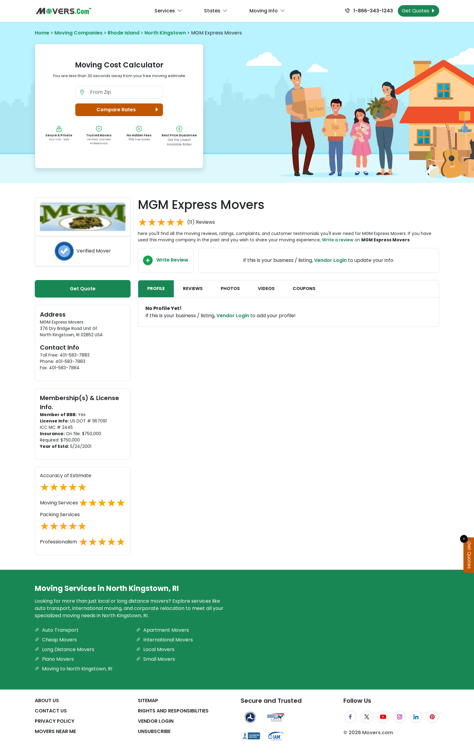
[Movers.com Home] (63, 11)
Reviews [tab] (193, 288)
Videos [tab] (266, 288)
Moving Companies (78, 32)
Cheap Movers (56, 639)
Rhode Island (123, 32)
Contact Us (51, 710)
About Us (47, 700)
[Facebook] (350, 716)
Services (168, 11)
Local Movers (155, 649)
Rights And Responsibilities (173, 710)
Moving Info (267, 11)
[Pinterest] (432, 716)
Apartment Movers (162, 630)
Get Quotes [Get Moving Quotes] (418, 10)
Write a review (337, 240)
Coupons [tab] (304, 288)
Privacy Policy (54, 721)
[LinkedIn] (416, 716)
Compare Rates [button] (128, 109)
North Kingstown (165, 32)
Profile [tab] (156, 288)
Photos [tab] (230, 288)
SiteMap (148, 700)
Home (42, 32)
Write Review (165, 260)
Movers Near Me (55, 731)
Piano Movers (54, 659)
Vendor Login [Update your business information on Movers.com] (330, 260)
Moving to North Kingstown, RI (73, 668)
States (216, 11)
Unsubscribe (154, 731)
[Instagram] (400, 716)
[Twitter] (367, 716)
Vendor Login (232, 315)
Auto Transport (57, 630)
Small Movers (155, 659)
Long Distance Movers (64, 649)
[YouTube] (383, 716)
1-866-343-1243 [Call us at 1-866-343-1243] (369, 10)
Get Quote (83, 288)
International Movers (164, 639)
